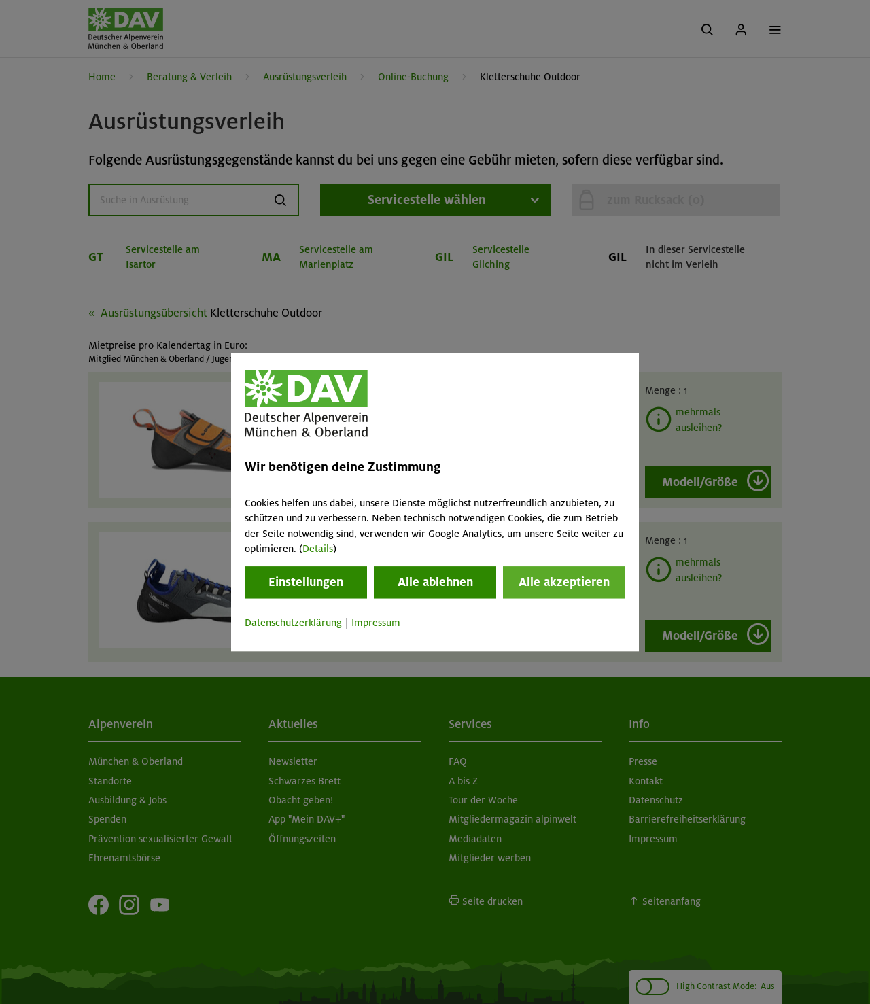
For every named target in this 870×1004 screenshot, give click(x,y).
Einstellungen (305, 582)
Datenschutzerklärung (293, 623)
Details (317, 548)
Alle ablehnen (435, 582)
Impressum (375, 623)
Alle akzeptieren (564, 582)
